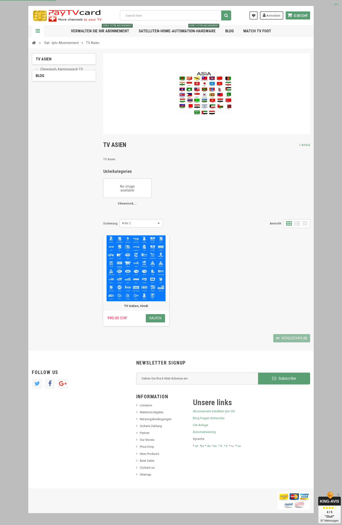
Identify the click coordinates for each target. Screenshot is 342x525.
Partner (144, 433)
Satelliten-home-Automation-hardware (179, 29)
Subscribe (284, 378)
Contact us (147, 467)
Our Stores (147, 440)
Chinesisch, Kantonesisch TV (61, 73)
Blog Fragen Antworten (209, 418)
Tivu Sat (44, 133)
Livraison (146, 405)
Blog (229, 31)
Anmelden (271, 15)
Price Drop (147, 446)
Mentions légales (151, 412)
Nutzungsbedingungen (155, 419)
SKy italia (45, 119)
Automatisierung (204, 432)
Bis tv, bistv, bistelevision (56, 126)
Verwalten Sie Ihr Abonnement (102, 29)
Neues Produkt (49, 111)
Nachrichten (47, 104)
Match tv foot (257, 31)
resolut (43, 140)
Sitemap (145, 474)
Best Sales (147, 460)
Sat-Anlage (200, 425)
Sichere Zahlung (151, 426)
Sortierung (110, 223)
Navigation (38, 31)
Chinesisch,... (127, 203)
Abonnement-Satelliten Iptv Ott (214, 411)
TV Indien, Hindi (136, 306)
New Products (149, 454)
